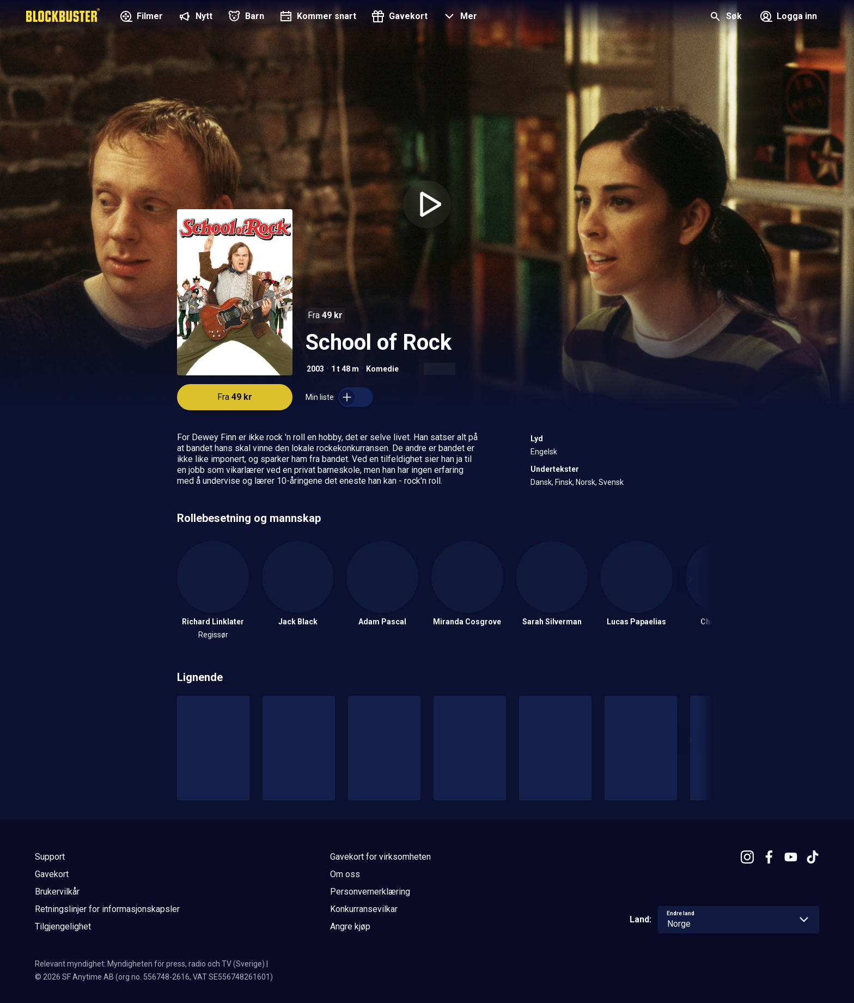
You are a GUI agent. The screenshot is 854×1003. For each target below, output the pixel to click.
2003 (315, 368)
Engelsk (543, 451)
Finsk (563, 482)
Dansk (541, 482)
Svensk (611, 482)
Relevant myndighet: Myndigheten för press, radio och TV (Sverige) (150, 963)
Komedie (382, 368)
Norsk (585, 482)
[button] (458, 17)
